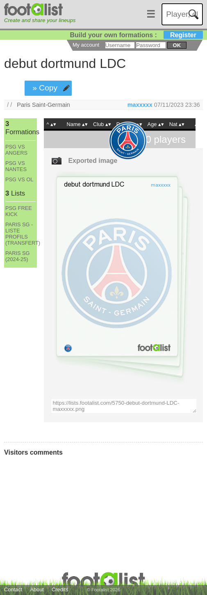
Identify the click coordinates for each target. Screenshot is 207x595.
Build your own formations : (136, 35)
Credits (60, 589)
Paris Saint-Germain (43, 104)
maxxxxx (139, 104)
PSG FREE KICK (18, 211)
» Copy (44, 87)
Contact (13, 589)
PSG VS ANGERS (16, 150)
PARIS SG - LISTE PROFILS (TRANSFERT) (20, 233)
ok (177, 45)
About (36, 589)
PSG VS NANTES (16, 166)
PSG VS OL (19, 179)
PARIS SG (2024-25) (17, 256)
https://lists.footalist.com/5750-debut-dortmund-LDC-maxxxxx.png (124, 406)
